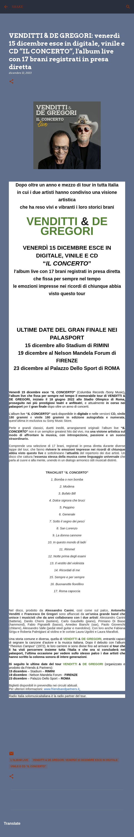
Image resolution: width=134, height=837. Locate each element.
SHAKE (17, 6)
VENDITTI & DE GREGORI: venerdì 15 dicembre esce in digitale (75, 760)
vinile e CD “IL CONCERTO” (28, 766)
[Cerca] (128, 7)
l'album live (19, 760)
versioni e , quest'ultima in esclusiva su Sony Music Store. (67, 417)
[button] (11, 82)
